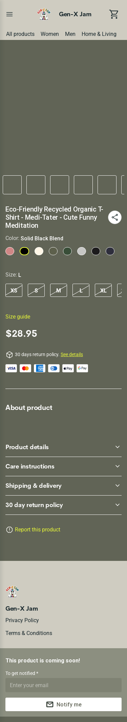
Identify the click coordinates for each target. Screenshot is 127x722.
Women (50, 34)
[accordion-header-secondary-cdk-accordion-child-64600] (63, 466)
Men (70, 34)
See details (72, 354)
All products (20, 34)
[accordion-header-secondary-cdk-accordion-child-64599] (63, 447)
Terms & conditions (28, 633)
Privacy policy (22, 620)
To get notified (20, 673)
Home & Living (99, 34)
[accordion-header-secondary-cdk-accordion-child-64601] (63, 485)
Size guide (17, 316)
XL (103, 290)
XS (13, 290)
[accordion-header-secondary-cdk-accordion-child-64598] (63, 505)
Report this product (37, 529)
